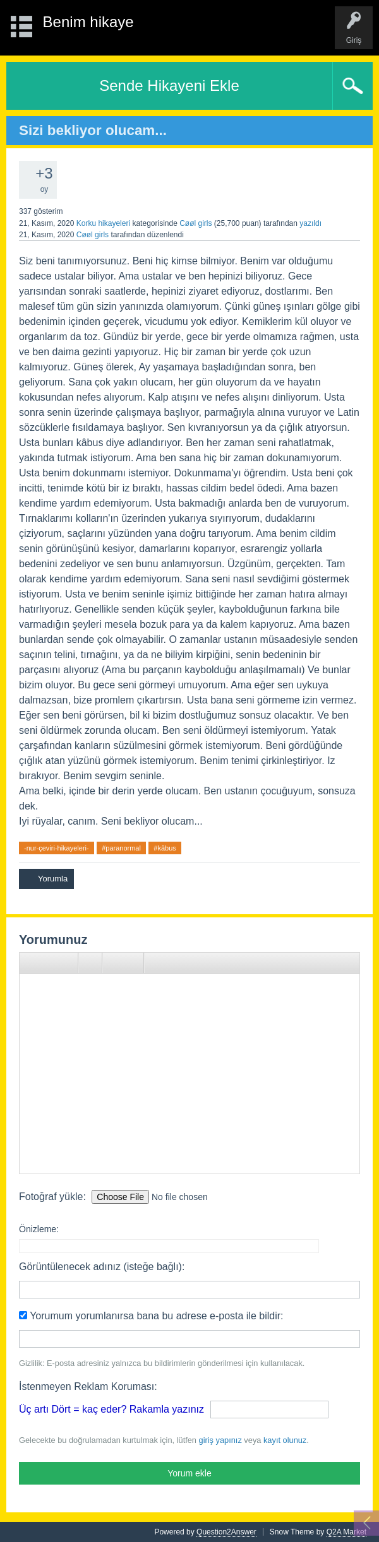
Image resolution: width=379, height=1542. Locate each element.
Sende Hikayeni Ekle (169, 85)
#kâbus (164, 848)
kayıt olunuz (284, 1440)
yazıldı (310, 223)
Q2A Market (346, 1531)
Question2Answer (226, 1531)
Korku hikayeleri (103, 223)
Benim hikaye (88, 21)
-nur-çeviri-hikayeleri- (56, 848)
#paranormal (121, 848)
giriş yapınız (220, 1440)
